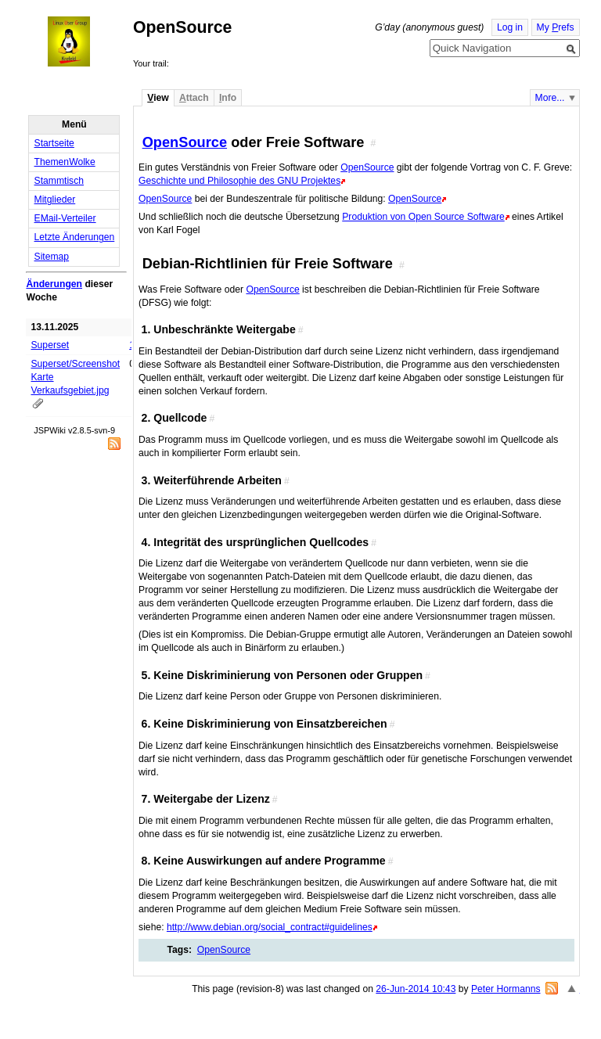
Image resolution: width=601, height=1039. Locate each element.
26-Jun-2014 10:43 (415, 988)
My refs (555, 27)
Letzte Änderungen (74, 237)
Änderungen (54, 284)
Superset (50, 345)
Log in (510, 27)
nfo (227, 97)
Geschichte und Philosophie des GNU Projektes (239, 180)
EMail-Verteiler (65, 218)
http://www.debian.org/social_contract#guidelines (269, 927)
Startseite (54, 143)
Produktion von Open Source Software (423, 216)
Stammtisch (59, 180)
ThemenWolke (64, 161)
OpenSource (184, 142)
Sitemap (52, 256)
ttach (194, 97)
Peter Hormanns (506, 988)
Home (83, 41)
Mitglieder (55, 199)
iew (157, 97)
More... (550, 97)
